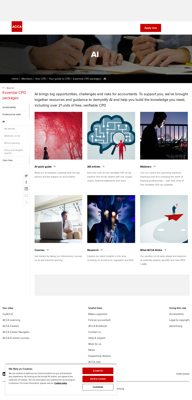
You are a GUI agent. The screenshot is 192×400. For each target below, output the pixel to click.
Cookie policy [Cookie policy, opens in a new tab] (60, 383)
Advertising (175, 330)
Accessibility (176, 318)
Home (15, 80)
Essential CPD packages (87, 80)
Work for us (94, 348)
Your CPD (40, 80)
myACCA (7, 318)
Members (26, 80)
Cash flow (7, 162)
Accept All (98, 370)
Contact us (94, 336)
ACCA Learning (12, 145)
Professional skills (11, 116)
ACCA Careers (10, 330)
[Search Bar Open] (169, 30)
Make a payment (97, 318)
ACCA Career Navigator (16, 336)
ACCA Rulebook (97, 330)
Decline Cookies (98, 379)
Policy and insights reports (13, 154)
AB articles (9, 130)
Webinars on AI (12, 137)
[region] (61, 379)
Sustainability (9, 109)
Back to (15, 96)
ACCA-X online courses (15, 342)
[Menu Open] (178, 30)
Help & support (97, 342)
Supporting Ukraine (99, 360)
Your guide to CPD (59, 80)
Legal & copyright (179, 324)
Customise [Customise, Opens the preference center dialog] (98, 387)
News (91, 354)
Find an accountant (99, 324)
